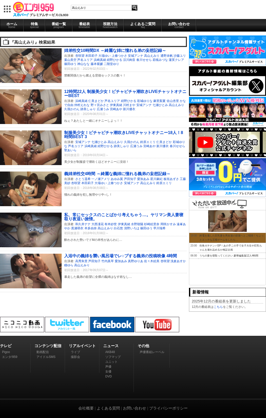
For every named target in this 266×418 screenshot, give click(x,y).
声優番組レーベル (152, 352)
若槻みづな (160, 60)
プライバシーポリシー (168, 408)
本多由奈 (90, 228)
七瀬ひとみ (160, 105)
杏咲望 (79, 56)
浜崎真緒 (100, 60)
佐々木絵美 (151, 261)
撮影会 (75, 357)
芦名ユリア (85, 60)
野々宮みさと (100, 105)
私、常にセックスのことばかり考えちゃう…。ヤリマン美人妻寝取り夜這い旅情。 (123, 216)
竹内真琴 (107, 261)
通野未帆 (166, 56)
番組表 (84, 25)
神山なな (83, 64)
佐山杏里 (173, 101)
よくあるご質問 (142, 25)
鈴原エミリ (148, 142)
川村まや (129, 105)
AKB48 (110, 352)
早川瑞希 (159, 228)
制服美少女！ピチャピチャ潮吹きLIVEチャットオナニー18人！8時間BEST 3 (123, 134)
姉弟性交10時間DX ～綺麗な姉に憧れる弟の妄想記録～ (115, 50)
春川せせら (144, 60)
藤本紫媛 (97, 64)
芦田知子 (130, 179)
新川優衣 (129, 109)
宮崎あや (116, 109)
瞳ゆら (68, 265)
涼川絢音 (129, 60)
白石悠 (118, 228)
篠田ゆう (70, 64)
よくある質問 (108, 408)
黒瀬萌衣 (77, 228)
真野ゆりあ (135, 261)
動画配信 (42, 352)
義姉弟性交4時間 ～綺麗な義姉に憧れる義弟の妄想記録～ (117, 173)
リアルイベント (82, 346)
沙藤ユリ (180, 56)
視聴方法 (110, 25)
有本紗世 (110, 224)
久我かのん (72, 109)
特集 (34, 25)
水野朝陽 (137, 224)
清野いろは (131, 228)
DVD (108, 376)
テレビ (6, 346)
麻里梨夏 (159, 101)
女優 (108, 371)
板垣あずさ (171, 179)
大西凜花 (97, 224)
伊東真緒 (116, 105)
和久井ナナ (83, 224)
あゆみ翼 (117, 179)
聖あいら (70, 150)
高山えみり (151, 56)
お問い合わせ (179, 25)
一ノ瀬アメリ (100, 179)
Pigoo (6, 352)
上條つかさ (119, 56)
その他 (143, 346)
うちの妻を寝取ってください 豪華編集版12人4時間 (229, 255)
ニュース (111, 346)
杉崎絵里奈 (151, 224)
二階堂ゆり (111, 64)
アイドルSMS (45, 357)
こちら (218, 307)
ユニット (111, 362)
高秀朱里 (81, 261)
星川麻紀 (156, 179)
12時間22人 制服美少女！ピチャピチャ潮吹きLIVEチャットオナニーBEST (125, 93)
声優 (108, 366)
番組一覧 (59, 25)
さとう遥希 (83, 179)
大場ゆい (104, 56)
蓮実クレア (176, 60)
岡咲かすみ (168, 224)
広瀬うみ (103, 109)
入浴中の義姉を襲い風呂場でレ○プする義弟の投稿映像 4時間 (120, 255)
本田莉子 (91, 56)
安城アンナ (135, 56)
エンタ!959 (9, 357)
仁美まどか (96, 101)
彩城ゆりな (145, 101)
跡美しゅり (88, 109)
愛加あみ (143, 179)
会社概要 (86, 408)
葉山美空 (70, 60)
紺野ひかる (114, 60)
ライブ (75, 352)
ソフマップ (113, 357)
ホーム (11, 25)
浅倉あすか (178, 261)
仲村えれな (82, 105)
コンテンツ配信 (47, 346)
